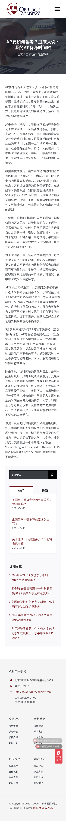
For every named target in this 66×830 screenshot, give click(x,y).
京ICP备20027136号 (44, 807)
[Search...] (28, 474)
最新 (45, 490)
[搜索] (52, 474)
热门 (21, 490)
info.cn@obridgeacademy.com (33, 692)
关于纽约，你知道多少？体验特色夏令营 (32, 541)
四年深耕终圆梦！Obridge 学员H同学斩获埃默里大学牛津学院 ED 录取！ (32, 633)
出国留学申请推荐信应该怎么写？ (30, 521)
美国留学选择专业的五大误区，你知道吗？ (32, 502)
